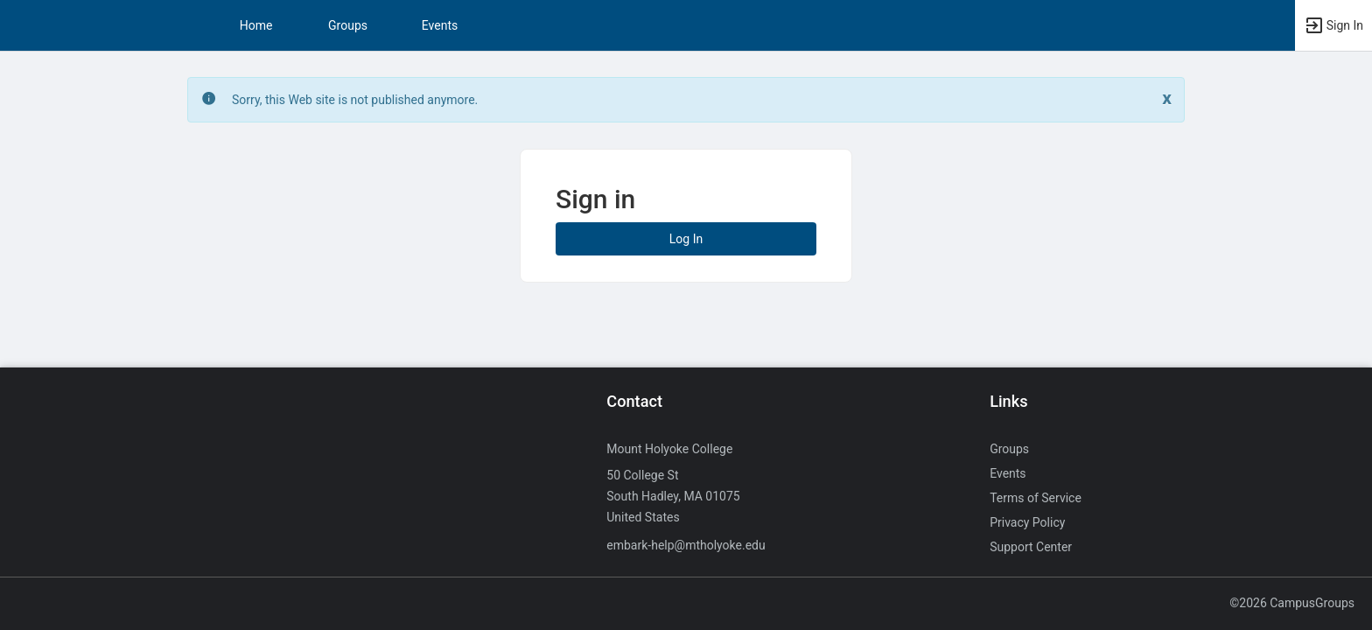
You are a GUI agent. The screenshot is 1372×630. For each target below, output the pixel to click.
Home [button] (256, 25)
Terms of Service (1036, 498)
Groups (348, 25)
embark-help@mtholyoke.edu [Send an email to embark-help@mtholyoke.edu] (685, 545)
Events (440, 25)
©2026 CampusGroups (1291, 603)
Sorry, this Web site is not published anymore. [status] (355, 100)
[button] (1333, 25)
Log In (686, 239)
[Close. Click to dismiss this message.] (1167, 98)
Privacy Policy (1027, 522)
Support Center (1031, 547)
